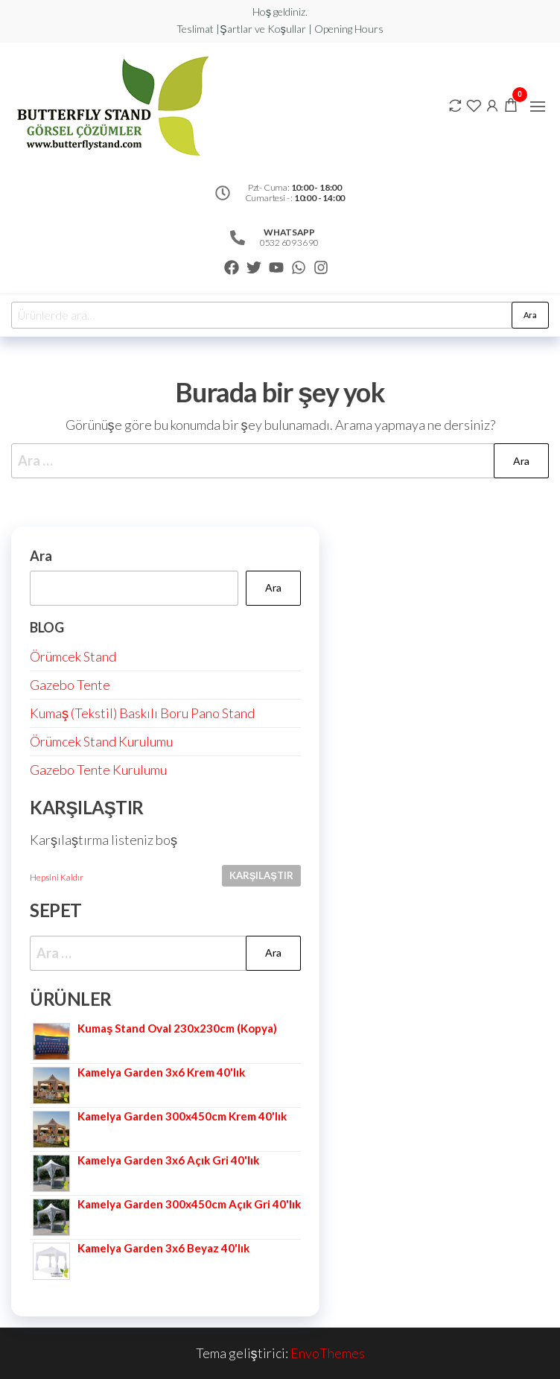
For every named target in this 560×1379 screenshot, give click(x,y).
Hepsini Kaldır (56, 877)
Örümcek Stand (73, 656)
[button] (537, 106)
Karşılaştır (261, 875)
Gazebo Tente (70, 684)
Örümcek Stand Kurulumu (101, 741)
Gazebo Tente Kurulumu (98, 769)
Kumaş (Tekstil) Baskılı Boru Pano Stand (142, 713)
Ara (530, 315)
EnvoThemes (327, 1353)
